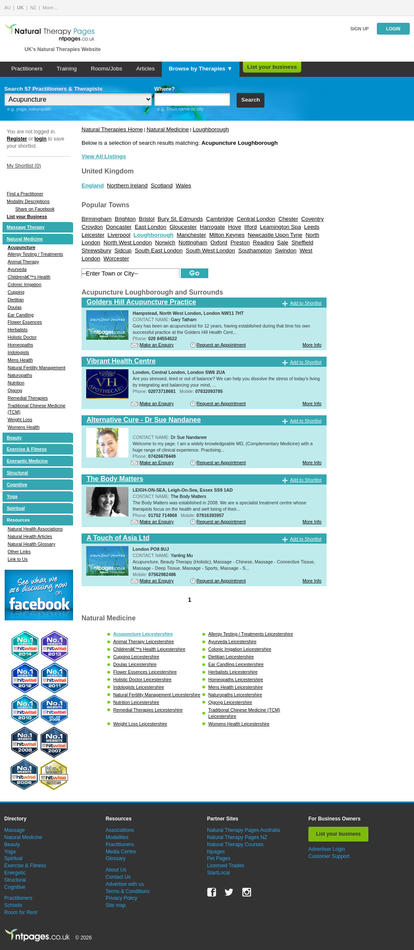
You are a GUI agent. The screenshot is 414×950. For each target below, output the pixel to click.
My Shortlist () (24, 166)
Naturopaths (20, 375)
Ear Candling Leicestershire (236, 664)
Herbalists (17, 329)
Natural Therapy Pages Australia (243, 830)
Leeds (311, 227)
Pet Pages (218, 858)
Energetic (15, 873)
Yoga (12, 496)
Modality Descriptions (28, 201)
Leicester (93, 235)
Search (250, 100)
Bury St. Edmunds (180, 219)
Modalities (117, 837)
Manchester (191, 235)
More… (50, 7)
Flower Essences (25, 322)
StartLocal (218, 873)
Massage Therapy (25, 227)
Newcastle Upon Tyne (275, 235)
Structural (17, 472)
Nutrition (16, 382)
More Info (311, 344)
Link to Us (17, 559)
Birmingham (97, 219)
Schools (13, 905)
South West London (210, 250)
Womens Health (24, 427)
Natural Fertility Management (36, 367)
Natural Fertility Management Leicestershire (156, 694)
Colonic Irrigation (24, 284)
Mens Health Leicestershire (235, 687)
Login (393, 28)
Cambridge (220, 219)
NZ (33, 7)
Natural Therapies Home (112, 129)
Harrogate (212, 227)
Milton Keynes (227, 235)
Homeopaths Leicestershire (235, 679)
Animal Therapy (23, 261)
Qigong (15, 390)
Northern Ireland (127, 185)
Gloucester (182, 227)
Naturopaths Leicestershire (235, 694)
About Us (116, 870)
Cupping (16, 292)
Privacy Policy (121, 898)
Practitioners (27, 68)
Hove (234, 227)
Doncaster (119, 227)
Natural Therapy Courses (235, 844)
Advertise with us (125, 884)
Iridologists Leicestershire (138, 687)
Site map (115, 905)
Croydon (92, 227)
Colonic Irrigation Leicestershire (239, 649)
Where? (164, 89)
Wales (183, 185)
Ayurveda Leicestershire (232, 641)
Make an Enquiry (157, 344)
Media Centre (121, 852)
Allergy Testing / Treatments (35, 254)
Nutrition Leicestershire (136, 702)
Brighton (125, 219)
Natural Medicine (25, 238)
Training (67, 68)
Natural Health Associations (35, 528)
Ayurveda (17, 269)
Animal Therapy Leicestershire (143, 641)
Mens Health (20, 360)
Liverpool (119, 235)
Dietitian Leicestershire (231, 656)
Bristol (147, 219)
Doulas (15, 307)
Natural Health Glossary (31, 544)
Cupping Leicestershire (136, 656)
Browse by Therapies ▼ (200, 68)
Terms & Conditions (128, 891)
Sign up (359, 28)
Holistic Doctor (22, 337)
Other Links (19, 551)
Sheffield (302, 242)
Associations (120, 830)
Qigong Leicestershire (230, 702)
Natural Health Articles (30, 536)
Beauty (14, 437)
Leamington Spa (280, 227)
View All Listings (104, 156)
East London (150, 227)
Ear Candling (21, 314)
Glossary (115, 858)
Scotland (162, 185)
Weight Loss (20, 419)
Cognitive (17, 484)
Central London (256, 219)
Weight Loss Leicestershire (140, 723)
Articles (145, 68)
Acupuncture (21, 247)
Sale (283, 242)
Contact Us (118, 877)
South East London (158, 250)
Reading (263, 242)
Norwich (165, 242)
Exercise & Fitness (27, 449)
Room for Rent (20, 912)
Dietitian (16, 299)
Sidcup (123, 250)
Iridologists (18, 352)
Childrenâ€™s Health (29, 276)
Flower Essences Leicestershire (145, 671)
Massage (14, 830)
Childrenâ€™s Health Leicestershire (149, 649)
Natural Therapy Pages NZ (237, 837)
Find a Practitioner (25, 193)
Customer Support (328, 856)
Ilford (250, 227)
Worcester (116, 258)
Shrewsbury (96, 250)
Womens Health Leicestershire (239, 723)
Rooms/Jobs (106, 68)
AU (7, 7)
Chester (288, 219)
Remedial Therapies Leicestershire (147, 709)
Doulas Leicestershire (134, 664)
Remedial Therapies (28, 398)
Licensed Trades (225, 866)
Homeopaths (20, 344)
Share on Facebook (34, 208)
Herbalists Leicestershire (233, 671)
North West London (128, 242)
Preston (240, 242)
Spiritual (16, 508)
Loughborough (211, 129)
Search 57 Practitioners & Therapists (53, 89)
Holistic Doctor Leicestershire (142, 679)
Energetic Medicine (27, 460)
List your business (272, 67)
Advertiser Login (326, 849)
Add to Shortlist (305, 303)
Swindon (286, 250)
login (40, 139)
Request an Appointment (221, 344)
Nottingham (192, 242)
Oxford (218, 242)
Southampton (255, 250)
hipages (216, 852)
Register (17, 139)
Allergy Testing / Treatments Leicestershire (250, 633)
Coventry (312, 219)
